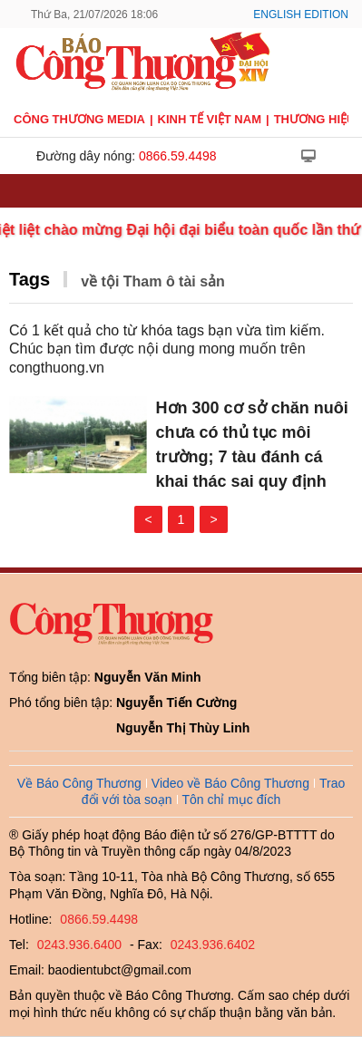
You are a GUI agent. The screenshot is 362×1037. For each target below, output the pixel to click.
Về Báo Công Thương (79, 783)
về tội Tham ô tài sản (153, 281)
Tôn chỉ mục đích (231, 799)
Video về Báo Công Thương (230, 783)
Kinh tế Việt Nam (209, 119)
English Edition (300, 14)
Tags (29, 279)
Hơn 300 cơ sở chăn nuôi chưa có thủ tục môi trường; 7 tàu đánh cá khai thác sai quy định (252, 444)
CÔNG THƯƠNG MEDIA (79, 119)
